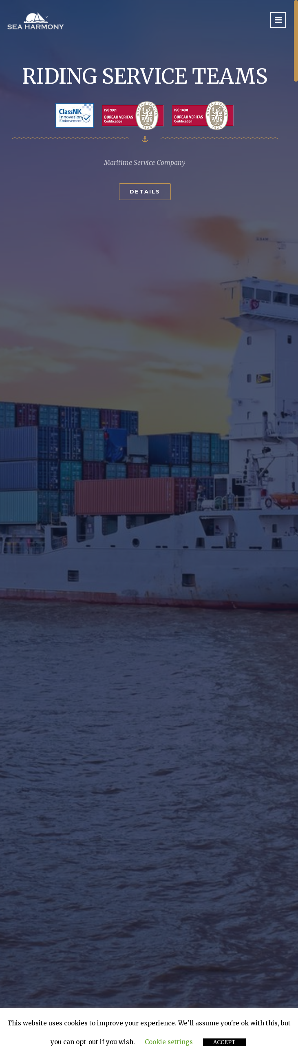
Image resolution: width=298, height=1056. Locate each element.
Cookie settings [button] (169, 1042)
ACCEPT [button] (224, 1042)
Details (145, 191)
